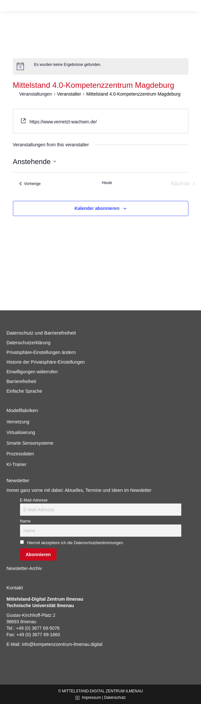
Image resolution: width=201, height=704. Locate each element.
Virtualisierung (20, 432)
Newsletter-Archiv (24, 568)
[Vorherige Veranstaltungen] (30, 183)
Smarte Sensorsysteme (30, 443)
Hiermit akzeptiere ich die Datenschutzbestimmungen (75, 543)
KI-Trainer (16, 464)
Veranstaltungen (35, 94)
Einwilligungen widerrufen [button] (32, 371)
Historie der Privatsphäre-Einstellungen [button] (45, 362)
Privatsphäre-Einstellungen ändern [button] (41, 352)
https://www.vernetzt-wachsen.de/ (63, 121)
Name (25, 521)
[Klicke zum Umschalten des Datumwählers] (34, 161)
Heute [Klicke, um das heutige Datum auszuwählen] (107, 183)
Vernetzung (17, 421)
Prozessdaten (20, 453)
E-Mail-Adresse (34, 500)
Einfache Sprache (24, 391)
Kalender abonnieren (97, 208)
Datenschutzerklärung (28, 342)
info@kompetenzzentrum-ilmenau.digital (62, 644)
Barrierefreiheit (21, 381)
